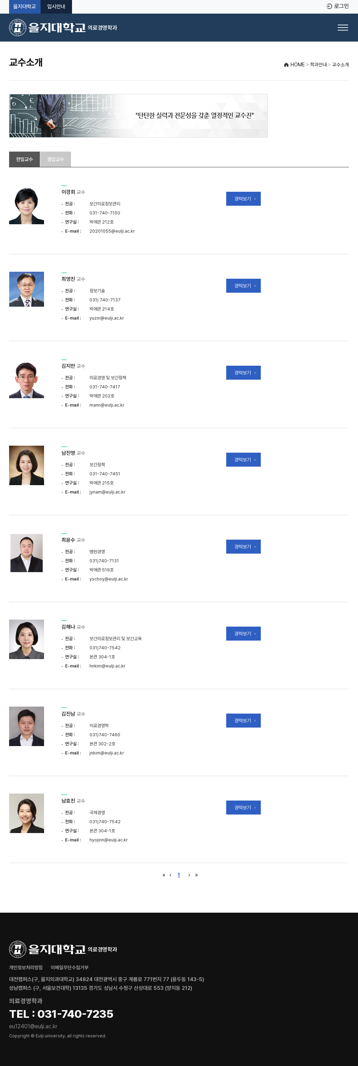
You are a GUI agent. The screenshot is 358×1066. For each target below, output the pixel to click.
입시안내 (56, 6)
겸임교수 (55, 159)
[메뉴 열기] (343, 27)
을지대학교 (24, 6)
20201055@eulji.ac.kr (112, 231)
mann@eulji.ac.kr (107, 405)
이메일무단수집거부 (69, 967)
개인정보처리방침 (26, 967)
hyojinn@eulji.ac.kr (109, 839)
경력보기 (242, 199)
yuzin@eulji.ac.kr (107, 318)
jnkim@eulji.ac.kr (107, 752)
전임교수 (24, 159)
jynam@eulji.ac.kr (108, 492)
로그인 (341, 6)
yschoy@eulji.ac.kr (109, 579)
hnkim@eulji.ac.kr (108, 666)
